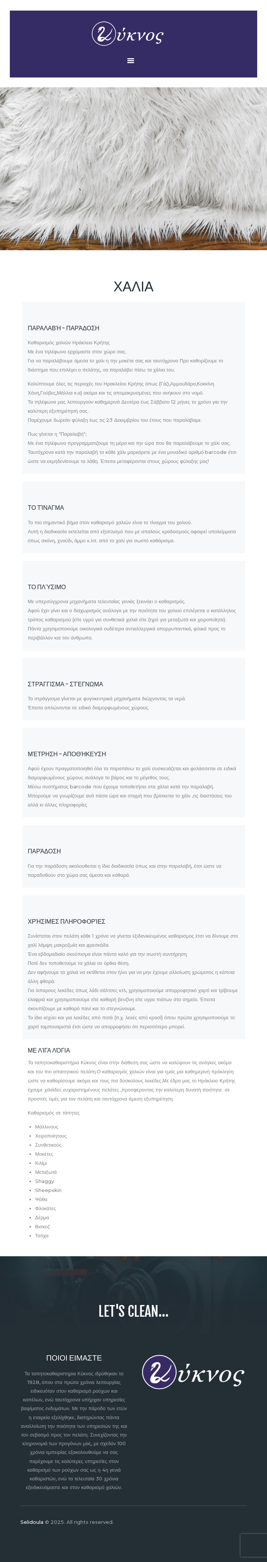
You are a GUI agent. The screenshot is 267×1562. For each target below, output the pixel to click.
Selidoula (31, 1522)
